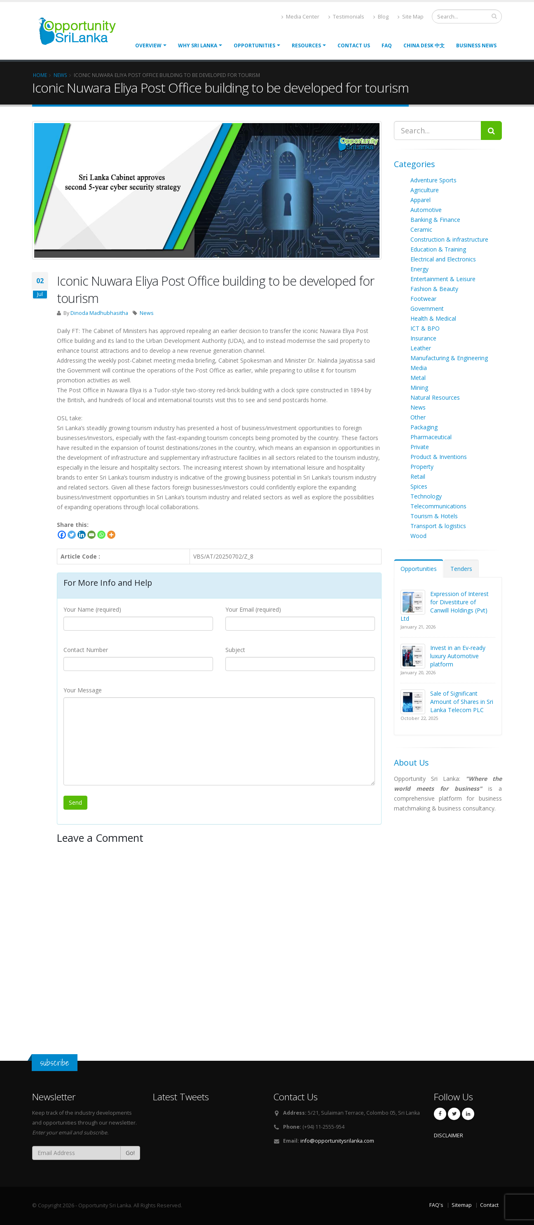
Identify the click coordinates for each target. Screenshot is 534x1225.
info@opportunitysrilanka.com (337, 1140)
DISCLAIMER (448, 1135)
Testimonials (346, 16)
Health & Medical (433, 318)
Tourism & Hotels (434, 516)
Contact (489, 1205)
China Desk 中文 (424, 45)
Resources (306, 45)
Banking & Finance (435, 220)
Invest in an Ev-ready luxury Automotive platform (457, 656)
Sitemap (462, 1205)
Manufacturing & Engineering (449, 358)
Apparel (420, 200)
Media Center (300, 16)
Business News (476, 45)
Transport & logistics (438, 526)
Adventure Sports (433, 180)
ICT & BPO (425, 328)
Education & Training (438, 249)
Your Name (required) (92, 609)
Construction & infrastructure (449, 239)
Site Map (411, 16)
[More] (111, 535)
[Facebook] (62, 535)
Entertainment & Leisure (442, 279)
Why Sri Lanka (197, 45)
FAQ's (436, 1205)
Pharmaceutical (431, 437)
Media (418, 368)
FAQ (387, 45)
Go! (130, 1153)
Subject (235, 650)
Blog (381, 16)
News (147, 313)
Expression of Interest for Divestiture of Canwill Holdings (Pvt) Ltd (444, 606)
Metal (418, 378)
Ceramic (421, 229)
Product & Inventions (438, 457)
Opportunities (418, 569)
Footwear (423, 299)
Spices (418, 486)
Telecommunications (438, 506)
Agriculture (424, 190)
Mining (419, 387)
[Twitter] (72, 535)
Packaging (424, 427)
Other (418, 417)
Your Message (82, 690)
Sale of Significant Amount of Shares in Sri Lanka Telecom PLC (461, 701)
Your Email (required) (253, 609)
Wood (418, 536)
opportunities (254, 45)
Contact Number (85, 650)
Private (419, 447)
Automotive (426, 210)
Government (427, 308)
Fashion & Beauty (434, 289)
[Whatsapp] (101, 535)
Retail (417, 476)
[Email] (91, 535)
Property (421, 466)
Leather (420, 348)
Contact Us (353, 45)
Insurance (423, 338)
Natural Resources (435, 397)
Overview (148, 45)
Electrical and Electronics (443, 259)
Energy (419, 269)
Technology (426, 496)
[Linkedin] (81, 535)
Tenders (461, 569)
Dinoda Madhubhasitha (99, 313)
